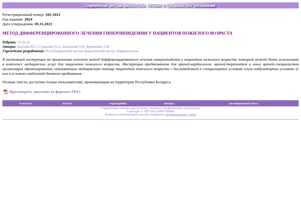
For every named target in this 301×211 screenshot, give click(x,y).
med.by (67, 103)
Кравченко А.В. (98, 47)
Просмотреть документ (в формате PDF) (44, 91)
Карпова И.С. (27, 47)
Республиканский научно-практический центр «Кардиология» (92, 51)
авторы (169, 103)
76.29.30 (23, 42)
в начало (25, 103)
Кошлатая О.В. (74, 47)
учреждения (117, 103)
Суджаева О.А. (50, 47)
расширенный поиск (243, 103)
